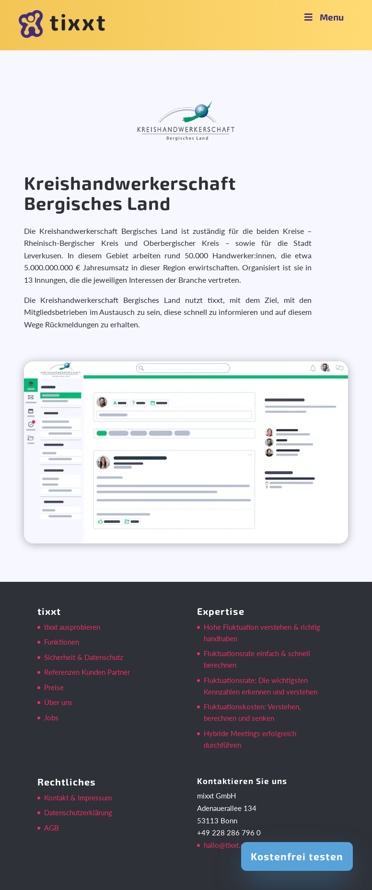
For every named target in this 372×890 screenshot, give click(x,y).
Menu (323, 17)
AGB (51, 827)
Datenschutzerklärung (78, 812)
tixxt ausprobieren (72, 627)
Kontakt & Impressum (78, 797)
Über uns (58, 702)
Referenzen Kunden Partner (87, 672)
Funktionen (61, 641)
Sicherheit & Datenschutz (83, 657)
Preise (54, 687)
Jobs (51, 717)
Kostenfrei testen (297, 856)
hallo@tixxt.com (229, 845)
